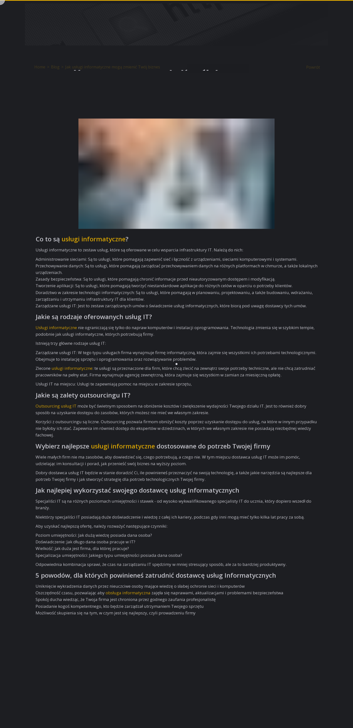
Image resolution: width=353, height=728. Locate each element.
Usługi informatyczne (56, 329)
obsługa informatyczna (128, 594)
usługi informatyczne (94, 240)
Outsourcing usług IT (56, 407)
